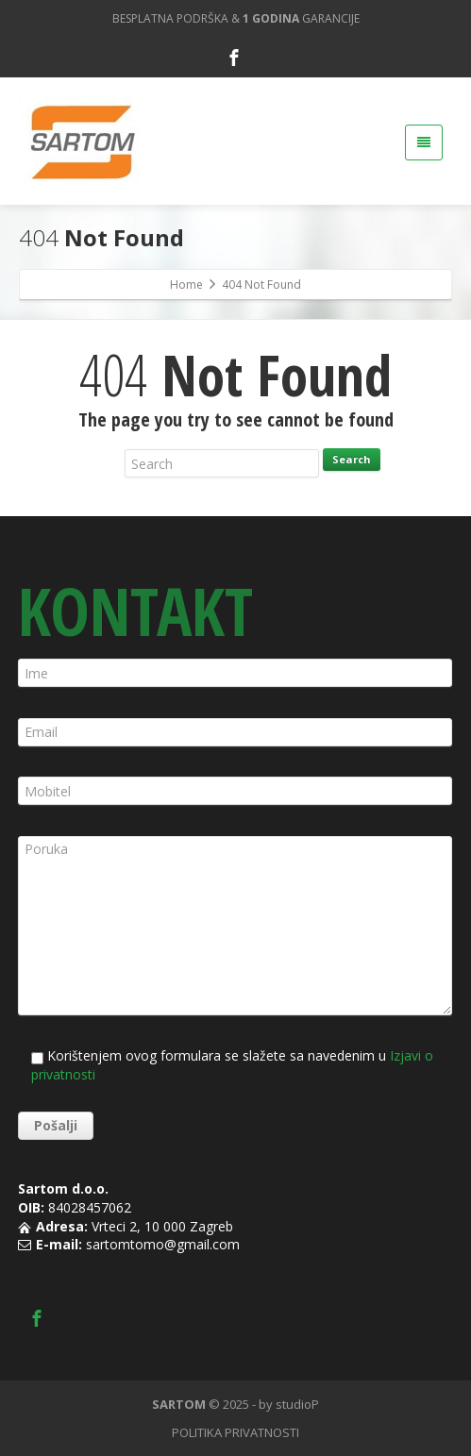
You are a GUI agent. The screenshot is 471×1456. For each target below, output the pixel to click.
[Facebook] (234, 57)
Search (351, 459)
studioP (297, 1404)
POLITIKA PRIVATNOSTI (235, 1432)
